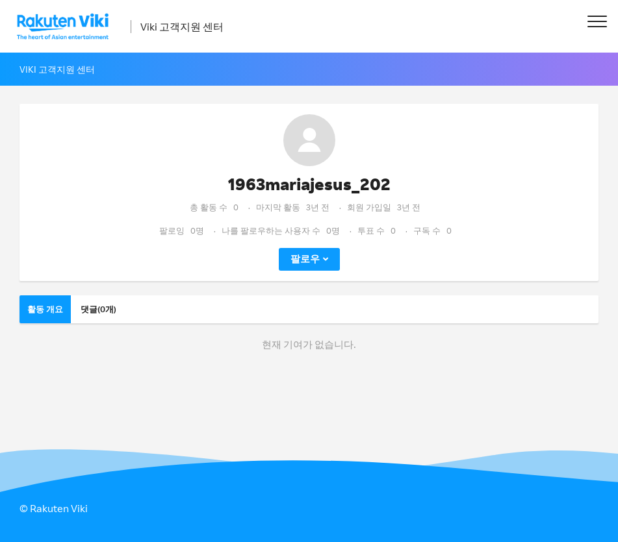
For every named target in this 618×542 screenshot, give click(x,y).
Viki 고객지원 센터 (182, 26)
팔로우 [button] (305, 259)
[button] (597, 21)
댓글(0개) (98, 309)
